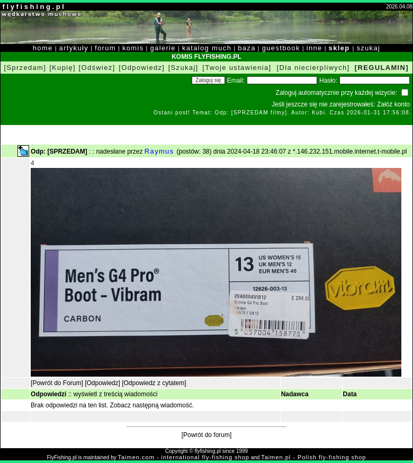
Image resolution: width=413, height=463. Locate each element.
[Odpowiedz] (142, 68)
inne (314, 48)
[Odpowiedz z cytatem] (154, 383)
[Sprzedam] (25, 68)
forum (105, 48)
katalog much (206, 48)
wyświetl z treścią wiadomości (116, 394)
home (43, 48)
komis (133, 48)
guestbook (281, 48)
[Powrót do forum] (207, 435)
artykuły (73, 48)
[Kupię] (62, 68)
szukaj (368, 48)
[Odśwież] (97, 68)
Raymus (161, 151)
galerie (163, 48)
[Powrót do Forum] (57, 383)
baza (247, 48)
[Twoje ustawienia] (236, 68)
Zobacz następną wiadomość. (152, 405)
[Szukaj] (183, 68)
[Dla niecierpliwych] (313, 68)
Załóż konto (393, 104)
